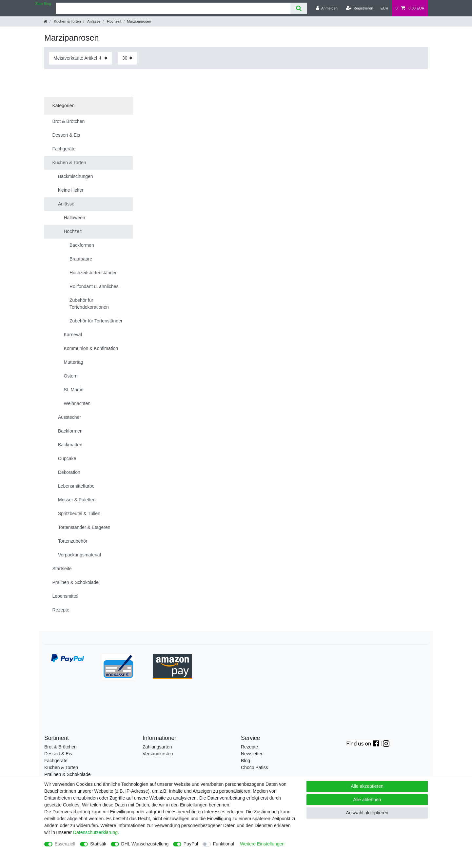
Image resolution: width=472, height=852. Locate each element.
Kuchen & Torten (67, 21)
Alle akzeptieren (367, 786)
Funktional (223, 843)
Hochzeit (113, 21)
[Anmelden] (326, 8)
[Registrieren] (359, 8)
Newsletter (252, 753)
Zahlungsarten (157, 746)
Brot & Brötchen (60, 746)
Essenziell (65, 843)
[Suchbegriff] (173, 8)
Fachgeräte (56, 760)
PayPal (191, 843)
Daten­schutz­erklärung (95, 832)
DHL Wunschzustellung (145, 843)
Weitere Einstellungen (262, 843)
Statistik (98, 843)
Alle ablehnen (367, 799)
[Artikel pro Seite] (127, 58)
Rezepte (249, 746)
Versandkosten (158, 753)
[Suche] (298, 8)
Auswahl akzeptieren (367, 812)
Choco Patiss (254, 767)
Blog (245, 760)
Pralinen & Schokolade (67, 774)
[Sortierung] (80, 58)
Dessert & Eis (58, 753)
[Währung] (384, 8)
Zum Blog (43, 4)
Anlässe (93, 21)
